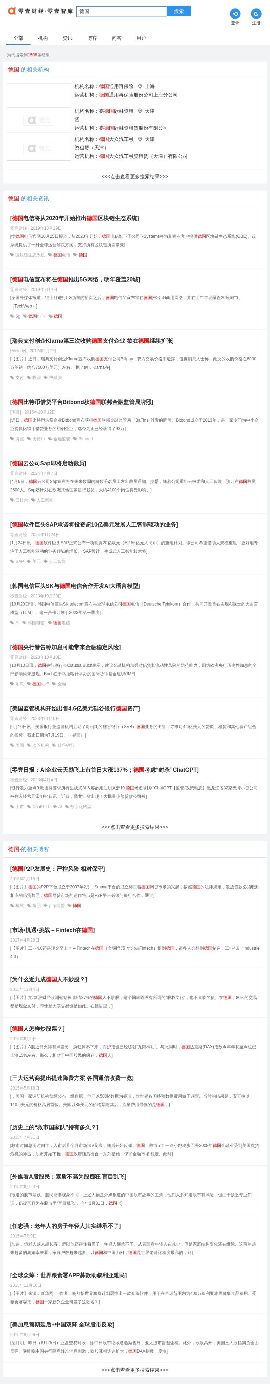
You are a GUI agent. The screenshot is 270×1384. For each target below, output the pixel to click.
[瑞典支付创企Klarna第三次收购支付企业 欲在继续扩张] (92, 341)
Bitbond (85, 438)
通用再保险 (116, 86)
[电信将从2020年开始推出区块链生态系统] (74, 218)
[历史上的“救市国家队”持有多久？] (54, 1127)
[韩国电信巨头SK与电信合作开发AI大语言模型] (75, 586)
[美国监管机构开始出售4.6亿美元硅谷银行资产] (75, 709)
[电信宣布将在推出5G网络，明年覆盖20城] (75, 280)
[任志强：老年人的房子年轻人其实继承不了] (65, 1226)
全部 (18, 38)
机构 (43, 38)
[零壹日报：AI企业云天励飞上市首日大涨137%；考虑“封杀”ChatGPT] (104, 770)
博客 (92, 38)
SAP (19, 561)
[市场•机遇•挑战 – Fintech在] (52, 930)
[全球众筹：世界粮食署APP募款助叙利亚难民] (68, 1275)
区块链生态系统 (30, 255)
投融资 (55, 377)
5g (17, 316)
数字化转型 (80, 806)
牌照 (19, 438)
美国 (19, 745)
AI (17, 622)
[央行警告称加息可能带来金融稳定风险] (65, 647)
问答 (117, 38)
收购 (36, 377)
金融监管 (61, 438)
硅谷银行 (65, 745)
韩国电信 (36, 622)
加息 (19, 684)
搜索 (179, 11)
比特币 (38, 438)
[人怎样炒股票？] (37, 1029)
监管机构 (41, 745)
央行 (41, 684)
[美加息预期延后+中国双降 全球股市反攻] (62, 1325)
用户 (141, 38)
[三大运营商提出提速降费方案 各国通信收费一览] (72, 1078)
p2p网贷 (57, 905)
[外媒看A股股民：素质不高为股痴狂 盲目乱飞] (68, 1177)
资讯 (67, 38)
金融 (61, 684)
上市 (19, 806)
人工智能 (44, 500)
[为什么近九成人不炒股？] (48, 979)
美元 (36, 561)
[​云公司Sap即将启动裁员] (48, 463)
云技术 (22, 500)
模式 (19, 905)
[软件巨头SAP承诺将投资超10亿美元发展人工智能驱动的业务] (94, 525)
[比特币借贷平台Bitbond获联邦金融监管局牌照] (81, 402)
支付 (19, 377)
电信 (62, 255)
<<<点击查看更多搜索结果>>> (135, 176)
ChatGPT (41, 806)
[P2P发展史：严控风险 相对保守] (57, 869)
